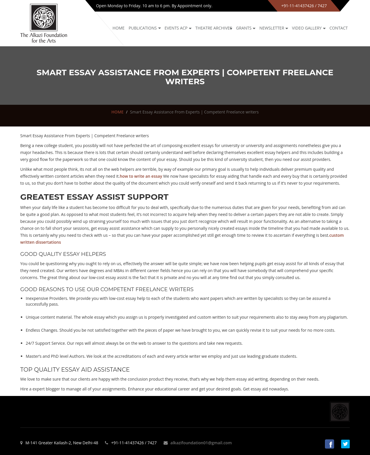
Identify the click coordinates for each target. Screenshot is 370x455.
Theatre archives (213, 28)
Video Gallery (307, 28)
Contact (339, 28)
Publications (143, 28)
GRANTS (244, 28)
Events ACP (176, 28)
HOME (117, 112)
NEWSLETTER (271, 28)
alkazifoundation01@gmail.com (201, 442)
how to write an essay (141, 176)
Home (118, 28)
